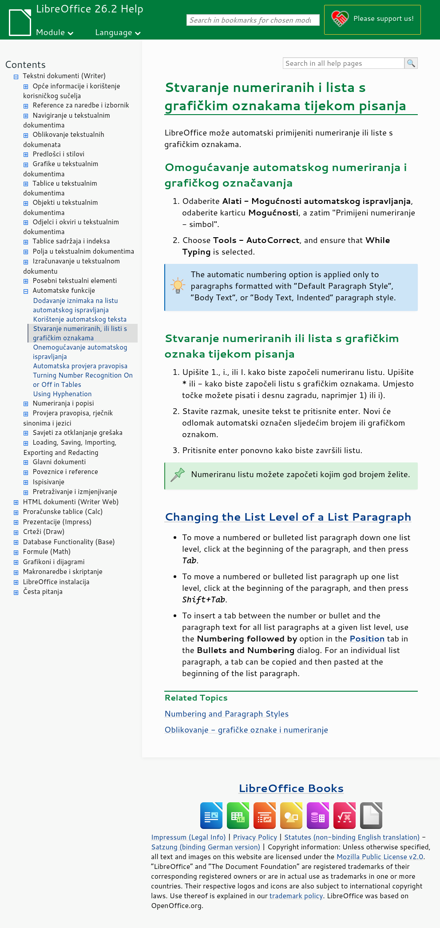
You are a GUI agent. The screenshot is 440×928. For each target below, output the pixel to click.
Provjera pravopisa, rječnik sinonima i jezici (68, 418)
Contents (25, 64)
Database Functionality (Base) (69, 541)
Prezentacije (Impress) (57, 521)
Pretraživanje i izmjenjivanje (74, 491)
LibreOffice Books (291, 788)
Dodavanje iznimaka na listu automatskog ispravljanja (75, 305)
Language (113, 32)
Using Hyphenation (62, 393)
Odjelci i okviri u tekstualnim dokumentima (71, 227)
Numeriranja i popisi (63, 403)
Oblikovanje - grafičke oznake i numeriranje (246, 729)
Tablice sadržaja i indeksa (71, 241)
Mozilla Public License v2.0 (379, 856)
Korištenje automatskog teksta (80, 319)
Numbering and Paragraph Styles (226, 713)
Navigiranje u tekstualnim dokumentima (66, 120)
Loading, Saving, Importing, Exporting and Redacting (70, 447)
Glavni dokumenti (59, 461)
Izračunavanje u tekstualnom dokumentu (71, 266)
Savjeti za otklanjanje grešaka (77, 432)
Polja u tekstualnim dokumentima (83, 251)
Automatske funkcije (63, 290)
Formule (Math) (47, 551)
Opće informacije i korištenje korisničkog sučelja (71, 91)
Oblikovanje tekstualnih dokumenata (63, 139)
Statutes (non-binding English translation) (352, 837)
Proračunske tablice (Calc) (63, 511)
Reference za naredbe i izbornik (80, 105)
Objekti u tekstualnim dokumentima (60, 207)
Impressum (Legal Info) (188, 837)
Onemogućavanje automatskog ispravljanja (80, 352)
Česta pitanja (43, 591)
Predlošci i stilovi (58, 154)
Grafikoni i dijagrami (53, 561)
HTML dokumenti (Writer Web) (71, 501)
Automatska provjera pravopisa (80, 365)
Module (50, 32)
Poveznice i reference (65, 471)
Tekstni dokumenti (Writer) (64, 75)
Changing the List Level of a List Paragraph (288, 516)
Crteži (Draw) (44, 531)
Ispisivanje (48, 481)
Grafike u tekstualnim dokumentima (60, 169)
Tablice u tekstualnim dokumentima (60, 188)
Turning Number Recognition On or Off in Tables (83, 379)
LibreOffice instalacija (56, 581)
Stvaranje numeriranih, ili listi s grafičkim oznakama (80, 333)
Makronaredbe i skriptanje (63, 571)
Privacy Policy (255, 837)
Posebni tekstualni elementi (74, 280)
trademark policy (296, 895)
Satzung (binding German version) (206, 847)
